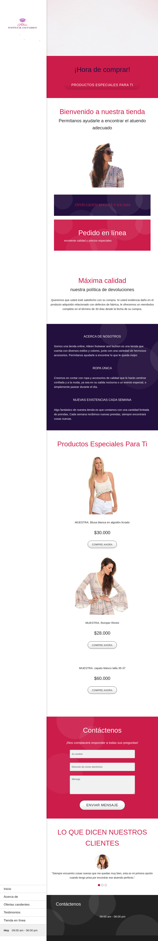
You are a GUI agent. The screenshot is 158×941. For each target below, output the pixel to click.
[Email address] (80, 916)
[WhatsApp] (91, 916)
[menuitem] (23, 889)
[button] (102, 866)
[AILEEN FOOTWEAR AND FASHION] (23, 25)
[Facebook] (85, 916)
